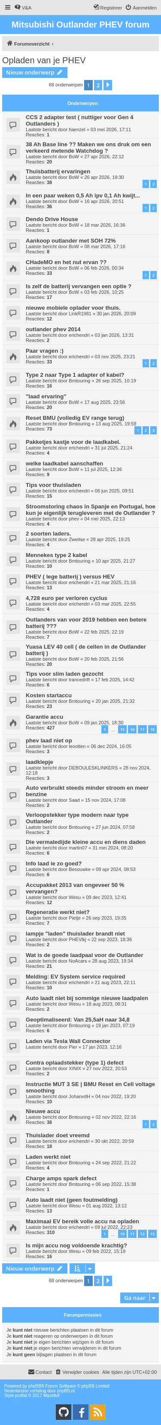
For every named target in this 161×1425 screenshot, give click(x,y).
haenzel (77, 129)
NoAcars (78, 960)
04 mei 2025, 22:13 (104, 518)
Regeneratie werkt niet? (58, 912)
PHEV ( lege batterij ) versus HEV (70, 576)
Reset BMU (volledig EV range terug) (75, 418)
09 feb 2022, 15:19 (105, 1251)
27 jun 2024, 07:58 (115, 827)
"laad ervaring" (46, 396)
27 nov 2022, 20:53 (106, 1068)
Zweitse (77, 539)
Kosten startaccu (49, 695)
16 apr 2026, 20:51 (104, 201)
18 (152, 729)
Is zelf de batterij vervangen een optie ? (78, 286)
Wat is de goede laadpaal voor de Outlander (84, 955)
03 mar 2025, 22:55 (115, 603)
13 (152, 1234)
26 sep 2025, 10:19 (116, 380)
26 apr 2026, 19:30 (104, 177)
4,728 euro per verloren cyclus (66, 598)
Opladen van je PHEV (44, 60)
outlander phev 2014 (53, 329)
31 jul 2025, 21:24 (113, 447)
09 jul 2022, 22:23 (113, 1227)
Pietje (75, 917)
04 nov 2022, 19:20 (115, 1096)
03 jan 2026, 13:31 (114, 335)
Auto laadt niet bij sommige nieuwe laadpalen (87, 998)
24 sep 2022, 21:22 (116, 1162)
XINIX (75, 1068)
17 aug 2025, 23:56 (104, 402)
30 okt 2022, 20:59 (114, 1141)
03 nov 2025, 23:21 (115, 356)
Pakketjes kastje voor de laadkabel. (73, 442)
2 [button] (98, 85)
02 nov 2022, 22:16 (116, 1117)
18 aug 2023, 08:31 (106, 1003)
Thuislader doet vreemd (58, 1135)
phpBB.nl (66, 1390)
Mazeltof (51, 1395)
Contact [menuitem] (40, 1372)
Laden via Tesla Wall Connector (68, 1041)
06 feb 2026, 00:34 (104, 268)
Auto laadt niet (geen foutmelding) (72, 1200)
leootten (77, 746)
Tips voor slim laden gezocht (64, 674)
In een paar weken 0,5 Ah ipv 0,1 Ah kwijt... (83, 195)
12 (142, 1234)
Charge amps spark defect (61, 1178)
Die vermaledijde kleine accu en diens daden (86, 842)
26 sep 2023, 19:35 (106, 917)
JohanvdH (79, 1096)
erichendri (79, 335)
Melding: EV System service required (75, 976)
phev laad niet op (49, 740)
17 (142, 729)
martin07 (78, 847)
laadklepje (39, 762)
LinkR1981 (80, 313)
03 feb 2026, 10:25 (104, 292)
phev (74, 518)
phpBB (34, 1386)
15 (122, 729)
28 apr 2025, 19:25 (110, 539)
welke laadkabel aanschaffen (64, 463)
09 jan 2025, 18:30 (103, 722)
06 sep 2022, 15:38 (116, 1184)
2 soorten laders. (48, 533)
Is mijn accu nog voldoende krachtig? (76, 1245)
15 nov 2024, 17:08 (105, 800)
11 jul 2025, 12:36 (103, 469)
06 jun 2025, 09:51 (114, 490)
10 (122, 1234)
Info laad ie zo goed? (54, 863)
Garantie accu (44, 717)
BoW (74, 156)
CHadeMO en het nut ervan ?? (66, 262)
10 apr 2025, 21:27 (115, 560)
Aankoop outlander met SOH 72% (71, 240)
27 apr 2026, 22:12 (104, 156)
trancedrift (79, 679)
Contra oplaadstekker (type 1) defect (75, 1062)
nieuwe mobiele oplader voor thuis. (73, 308)
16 (132, 729)
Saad (74, 800)
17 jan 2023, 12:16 (102, 1047)
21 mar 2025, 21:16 (115, 582)
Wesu (75, 897)
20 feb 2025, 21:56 (104, 659)
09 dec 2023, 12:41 (106, 897)
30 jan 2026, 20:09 (116, 313)
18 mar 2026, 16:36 (104, 225)
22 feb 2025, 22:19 (104, 631)
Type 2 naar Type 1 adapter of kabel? (75, 375)
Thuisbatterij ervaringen (58, 171)
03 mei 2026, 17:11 (111, 129)
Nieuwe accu (43, 1111)
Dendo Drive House (52, 219)
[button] (107, 85)
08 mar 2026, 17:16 (104, 246)
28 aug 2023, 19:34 (112, 960)
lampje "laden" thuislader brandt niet (75, 933)
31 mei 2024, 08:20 (112, 847)
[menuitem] (22, 8)
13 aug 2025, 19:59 (116, 423)
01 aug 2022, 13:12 (106, 1205)
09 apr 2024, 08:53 (115, 869)
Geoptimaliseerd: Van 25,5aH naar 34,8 (78, 1019)
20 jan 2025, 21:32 (115, 701)
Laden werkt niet (48, 1157)
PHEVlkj (77, 939)
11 (132, 1234)
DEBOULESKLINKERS (93, 767)
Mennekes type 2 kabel (56, 555)
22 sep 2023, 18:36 (111, 939)
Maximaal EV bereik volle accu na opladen (82, 1221)
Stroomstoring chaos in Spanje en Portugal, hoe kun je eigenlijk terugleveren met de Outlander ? (90, 509)
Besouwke (80, 869)
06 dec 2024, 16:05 (111, 746)
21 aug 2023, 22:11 (115, 982)
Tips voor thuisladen (53, 485)
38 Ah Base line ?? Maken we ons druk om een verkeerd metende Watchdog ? (88, 147)
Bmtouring (79, 380)
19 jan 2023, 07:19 (115, 1025)
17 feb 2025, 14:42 (114, 679)
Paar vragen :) (45, 351)
